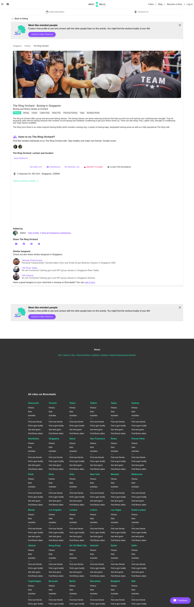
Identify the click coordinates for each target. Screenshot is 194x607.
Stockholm (33, 439)
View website (21, 158)
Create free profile (42, 34)
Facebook (95, 355)
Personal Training (70, 113)
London (73, 510)
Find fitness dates (35, 433)
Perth (31, 474)
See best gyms (34, 429)
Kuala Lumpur (138, 510)
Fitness (17, 113)
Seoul (72, 439)
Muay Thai (56, 113)
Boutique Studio (93, 113)
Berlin (72, 581)
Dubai (114, 545)
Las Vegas (116, 510)
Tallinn (93, 403)
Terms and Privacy (83, 355)
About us (66, 355)
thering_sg (72, 167)
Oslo (71, 474)
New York (95, 474)
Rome (114, 439)
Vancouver (33, 403)
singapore (17, 46)
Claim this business (119, 167)
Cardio (34, 113)
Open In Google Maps (26, 181)
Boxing (26, 113)
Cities (151, 4)
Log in (190, 4)
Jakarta (32, 545)
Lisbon (93, 510)
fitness (28, 46)
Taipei (114, 403)
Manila (31, 510)
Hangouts (141, 12)
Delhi (134, 545)
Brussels (53, 581)
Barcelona (95, 581)
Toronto (53, 403)
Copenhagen (34, 581)
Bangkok (115, 581)
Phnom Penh (138, 439)
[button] (97, 74)
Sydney (135, 403)
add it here (90, 282)
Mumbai (115, 474)
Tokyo (72, 403)
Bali (133, 581)
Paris (51, 474)
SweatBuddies (55, 12)
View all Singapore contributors (56, 233)
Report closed (93, 167)
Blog (160, 4)
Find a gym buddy (35, 426)
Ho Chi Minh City (78, 545)
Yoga (82, 113)
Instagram (104, 355)
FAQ (59, 355)
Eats (30, 412)
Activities (31, 415)
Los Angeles (55, 510)
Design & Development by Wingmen (123, 355)
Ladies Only (44, 113)
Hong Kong (54, 545)
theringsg (53, 167)
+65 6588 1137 (36, 167)
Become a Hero (175, 4)
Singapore (54, 439)
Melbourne (136, 474)
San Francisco (97, 439)
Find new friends (35, 422)
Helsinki (94, 545)
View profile (33, 233)
